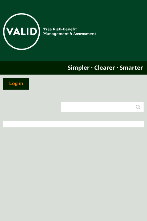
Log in (16, 83)
